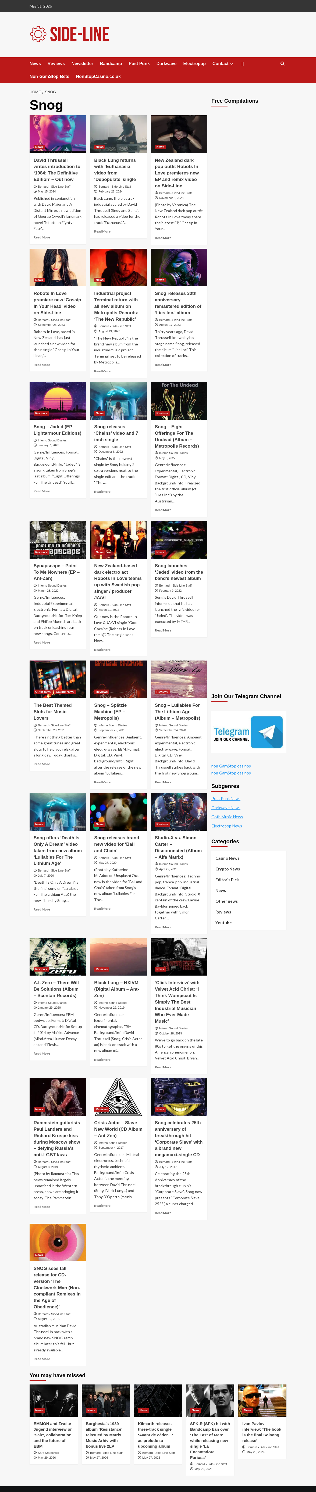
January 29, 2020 (49, 1007)
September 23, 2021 (51, 730)
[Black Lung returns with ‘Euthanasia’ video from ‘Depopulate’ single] (118, 134)
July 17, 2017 (168, 1167)
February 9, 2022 (170, 590)
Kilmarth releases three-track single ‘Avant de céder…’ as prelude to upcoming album (155, 1434)
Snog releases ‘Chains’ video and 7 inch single (116, 433)
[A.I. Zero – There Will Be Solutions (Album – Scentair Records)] (58, 957)
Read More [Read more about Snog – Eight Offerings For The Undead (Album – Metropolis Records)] (163, 510)
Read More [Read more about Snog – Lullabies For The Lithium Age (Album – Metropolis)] (163, 782)
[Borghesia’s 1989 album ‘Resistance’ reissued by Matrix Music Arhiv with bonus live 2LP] (106, 1400)
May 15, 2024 (47, 191)
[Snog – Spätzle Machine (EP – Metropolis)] (118, 679)
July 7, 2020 (46, 875)
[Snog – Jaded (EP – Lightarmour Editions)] (58, 401)
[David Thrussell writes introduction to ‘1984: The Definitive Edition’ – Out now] (58, 134)
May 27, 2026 (99, 1457)
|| (243, 63)
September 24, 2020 (172, 730)
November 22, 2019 (111, 1007)
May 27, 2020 (107, 862)
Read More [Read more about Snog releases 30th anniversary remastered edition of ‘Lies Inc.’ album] (163, 365)
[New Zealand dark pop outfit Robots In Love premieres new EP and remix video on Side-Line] (179, 134)
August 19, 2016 (48, 1318)
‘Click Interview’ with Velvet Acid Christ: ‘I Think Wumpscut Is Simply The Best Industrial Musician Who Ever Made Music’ (177, 1002)
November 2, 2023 (171, 197)
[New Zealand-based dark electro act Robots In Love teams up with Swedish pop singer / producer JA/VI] (118, 540)
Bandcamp (111, 63)
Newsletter (82, 63)
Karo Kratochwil (48, 1452)
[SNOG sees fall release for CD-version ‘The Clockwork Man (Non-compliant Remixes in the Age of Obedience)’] (58, 1242)
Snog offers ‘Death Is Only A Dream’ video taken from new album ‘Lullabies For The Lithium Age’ (58, 850)
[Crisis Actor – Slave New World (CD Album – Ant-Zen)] (118, 1097)
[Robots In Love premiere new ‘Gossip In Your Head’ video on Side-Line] (58, 267)
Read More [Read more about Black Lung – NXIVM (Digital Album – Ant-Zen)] (102, 1060)
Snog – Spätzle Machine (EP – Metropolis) (110, 712)
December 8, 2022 (110, 451)
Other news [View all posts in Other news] (43, 691)
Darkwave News (225, 807)
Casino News (227, 858)
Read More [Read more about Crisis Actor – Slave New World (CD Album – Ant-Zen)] (102, 1206)
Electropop (194, 63)
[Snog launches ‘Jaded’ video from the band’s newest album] (179, 540)
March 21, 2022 (108, 609)
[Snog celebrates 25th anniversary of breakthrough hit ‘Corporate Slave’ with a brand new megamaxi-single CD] (179, 1097)
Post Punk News (225, 798)
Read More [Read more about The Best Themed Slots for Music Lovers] (42, 764)
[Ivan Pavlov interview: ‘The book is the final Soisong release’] (262, 1400)
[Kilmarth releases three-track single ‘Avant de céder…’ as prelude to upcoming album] (158, 1400)
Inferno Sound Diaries (52, 440)
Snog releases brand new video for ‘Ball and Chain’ (116, 844)
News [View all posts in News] (39, 146)
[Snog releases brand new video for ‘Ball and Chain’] (118, 812)
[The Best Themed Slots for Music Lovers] (58, 679)
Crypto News (227, 868)
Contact (223, 63)
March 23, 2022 (48, 590)
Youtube (223, 922)
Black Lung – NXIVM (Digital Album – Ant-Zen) (116, 989)
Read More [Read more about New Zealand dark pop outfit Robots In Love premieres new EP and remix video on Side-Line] (163, 238)
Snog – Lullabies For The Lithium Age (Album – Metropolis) (177, 712)
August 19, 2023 (109, 331)
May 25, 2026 (256, 1452)
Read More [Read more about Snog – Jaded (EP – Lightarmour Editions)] (42, 491)
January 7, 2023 (48, 445)
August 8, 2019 (48, 1167)
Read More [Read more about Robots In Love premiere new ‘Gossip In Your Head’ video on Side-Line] (42, 365)
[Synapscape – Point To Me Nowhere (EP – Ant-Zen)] (58, 540)
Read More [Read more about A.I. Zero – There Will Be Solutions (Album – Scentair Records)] (42, 1053)
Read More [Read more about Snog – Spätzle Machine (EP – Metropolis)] (102, 782)
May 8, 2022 (167, 458)
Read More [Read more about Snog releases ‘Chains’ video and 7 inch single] (102, 492)
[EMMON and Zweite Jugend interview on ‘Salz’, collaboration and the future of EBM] (54, 1400)
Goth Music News (227, 816)
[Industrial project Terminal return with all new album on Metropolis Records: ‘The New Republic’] (118, 267)
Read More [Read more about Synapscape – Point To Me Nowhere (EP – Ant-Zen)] (42, 642)
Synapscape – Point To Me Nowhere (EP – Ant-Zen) (57, 572)
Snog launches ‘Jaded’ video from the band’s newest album (179, 572)
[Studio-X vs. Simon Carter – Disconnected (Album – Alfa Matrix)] (179, 812)
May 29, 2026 (47, 1457)
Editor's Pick (227, 879)
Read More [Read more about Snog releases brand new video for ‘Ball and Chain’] (102, 908)
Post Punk (139, 63)
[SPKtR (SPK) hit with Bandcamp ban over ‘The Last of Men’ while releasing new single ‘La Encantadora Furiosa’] (210, 1400)
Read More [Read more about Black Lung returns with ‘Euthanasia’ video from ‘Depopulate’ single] (102, 231)
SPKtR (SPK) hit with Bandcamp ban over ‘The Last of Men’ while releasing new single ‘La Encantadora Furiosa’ (210, 1440)
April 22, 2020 (168, 869)
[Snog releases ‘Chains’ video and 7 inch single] (118, 401)
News (35, 63)
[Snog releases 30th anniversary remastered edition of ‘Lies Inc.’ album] (179, 267)
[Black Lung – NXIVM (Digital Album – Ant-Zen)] (118, 957)
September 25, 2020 (111, 730)
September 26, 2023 (51, 324)
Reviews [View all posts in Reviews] (41, 413)
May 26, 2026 (203, 1468)
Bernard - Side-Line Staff (54, 186)
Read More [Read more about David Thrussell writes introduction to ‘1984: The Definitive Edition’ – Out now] (42, 237)
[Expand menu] (232, 64)
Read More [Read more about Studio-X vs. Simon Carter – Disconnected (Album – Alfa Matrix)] (163, 927)
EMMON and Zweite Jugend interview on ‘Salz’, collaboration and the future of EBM (53, 1434)
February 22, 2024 (110, 191)
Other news (226, 901)
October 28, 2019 (170, 1033)
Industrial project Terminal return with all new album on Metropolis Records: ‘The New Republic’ (116, 306)
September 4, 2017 (111, 1147)
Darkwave (167, 63)
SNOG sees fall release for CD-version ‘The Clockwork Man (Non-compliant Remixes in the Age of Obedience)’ (57, 1287)
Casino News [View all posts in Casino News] (65, 691)
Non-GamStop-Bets (49, 76)
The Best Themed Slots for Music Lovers (53, 712)
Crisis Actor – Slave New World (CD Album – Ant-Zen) (118, 1129)
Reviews (56, 63)
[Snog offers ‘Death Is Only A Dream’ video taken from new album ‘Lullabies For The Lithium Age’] (58, 812)
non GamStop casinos (231, 766)
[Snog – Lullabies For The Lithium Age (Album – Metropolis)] (179, 679)
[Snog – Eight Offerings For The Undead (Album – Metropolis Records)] (179, 401)
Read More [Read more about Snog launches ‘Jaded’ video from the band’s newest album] (163, 630)
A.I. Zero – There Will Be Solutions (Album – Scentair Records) (56, 989)
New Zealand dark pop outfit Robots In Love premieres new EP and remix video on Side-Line (177, 173)
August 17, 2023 (170, 324)
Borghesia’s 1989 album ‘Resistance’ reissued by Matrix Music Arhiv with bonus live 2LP (104, 1434)
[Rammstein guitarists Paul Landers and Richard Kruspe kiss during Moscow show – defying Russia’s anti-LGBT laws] (58, 1097)
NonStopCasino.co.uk (98, 76)
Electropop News (226, 825)
